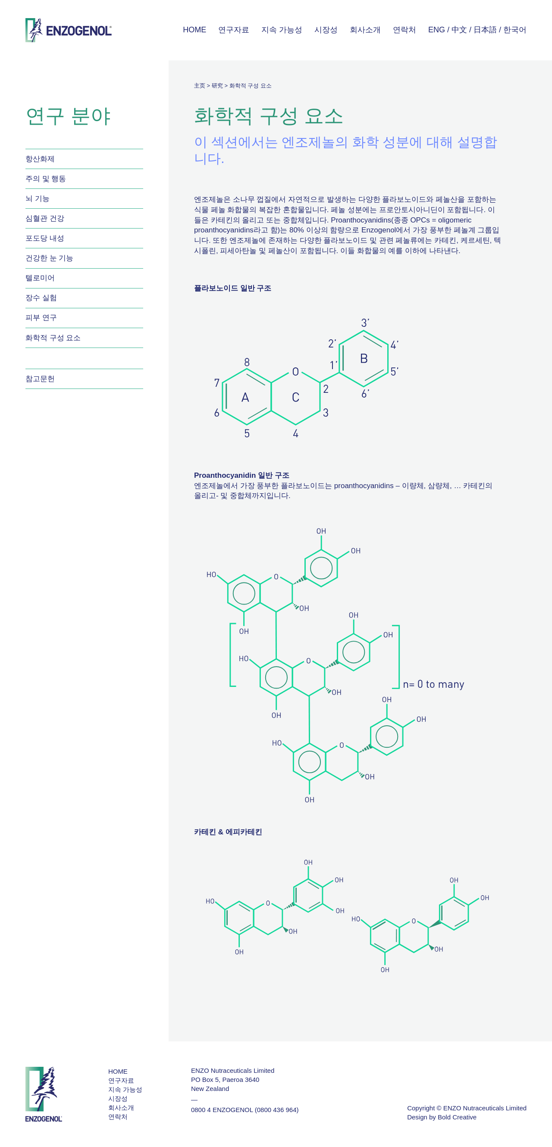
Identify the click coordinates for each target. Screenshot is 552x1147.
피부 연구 (41, 317)
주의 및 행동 (45, 179)
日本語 (485, 29)
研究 (217, 85)
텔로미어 (40, 278)
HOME (194, 29)
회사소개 (365, 29)
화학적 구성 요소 (53, 338)
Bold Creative (457, 1117)
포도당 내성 (44, 238)
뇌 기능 (37, 198)
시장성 (326, 29)
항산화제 (40, 159)
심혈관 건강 (44, 218)
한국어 (515, 29)
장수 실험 (41, 298)
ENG (436, 29)
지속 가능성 (281, 29)
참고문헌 (40, 379)
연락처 (404, 29)
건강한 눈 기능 (49, 258)
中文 (459, 29)
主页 (199, 85)
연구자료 (233, 29)
